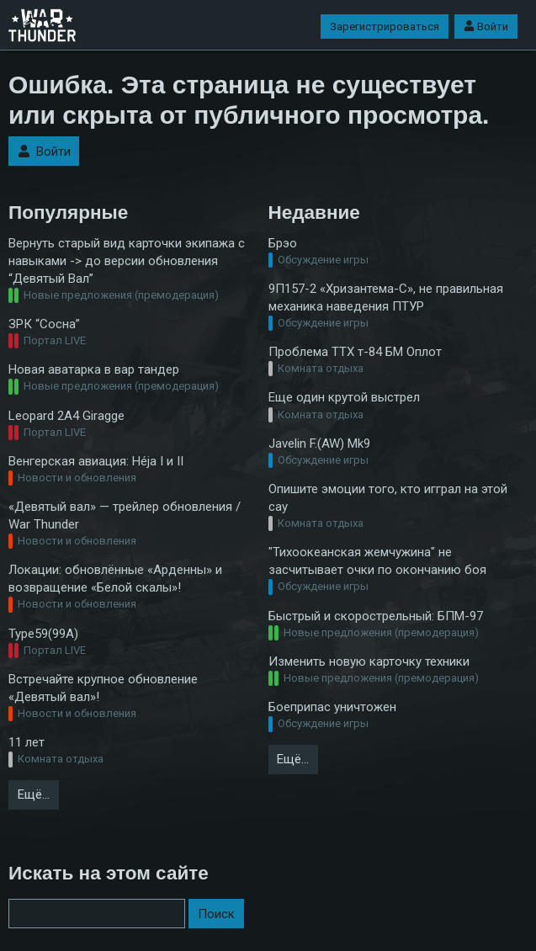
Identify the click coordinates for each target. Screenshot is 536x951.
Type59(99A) (43, 633)
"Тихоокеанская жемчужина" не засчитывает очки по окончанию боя (377, 561)
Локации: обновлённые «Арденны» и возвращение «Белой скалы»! (115, 578)
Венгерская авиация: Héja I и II (95, 461)
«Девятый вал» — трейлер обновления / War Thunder (124, 515)
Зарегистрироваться (384, 26)
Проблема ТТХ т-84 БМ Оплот (355, 351)
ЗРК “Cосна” (44, 324)
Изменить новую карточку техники (369, 661)
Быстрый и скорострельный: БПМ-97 (375, 616)
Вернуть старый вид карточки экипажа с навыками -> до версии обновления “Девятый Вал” (126, 261)
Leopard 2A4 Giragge (66, 415)
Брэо (282, 243)
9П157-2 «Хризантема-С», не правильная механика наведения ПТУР (385, 297)
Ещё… (34, 794)
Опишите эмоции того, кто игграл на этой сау (387, 497)
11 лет (26, 742)
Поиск (216, 914)
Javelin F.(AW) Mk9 (319, 443)
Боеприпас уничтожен (332, 707)
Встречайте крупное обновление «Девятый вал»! (103, 688)
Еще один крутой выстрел (344, 397)
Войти (486, 26)
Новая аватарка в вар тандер (93, 369)
